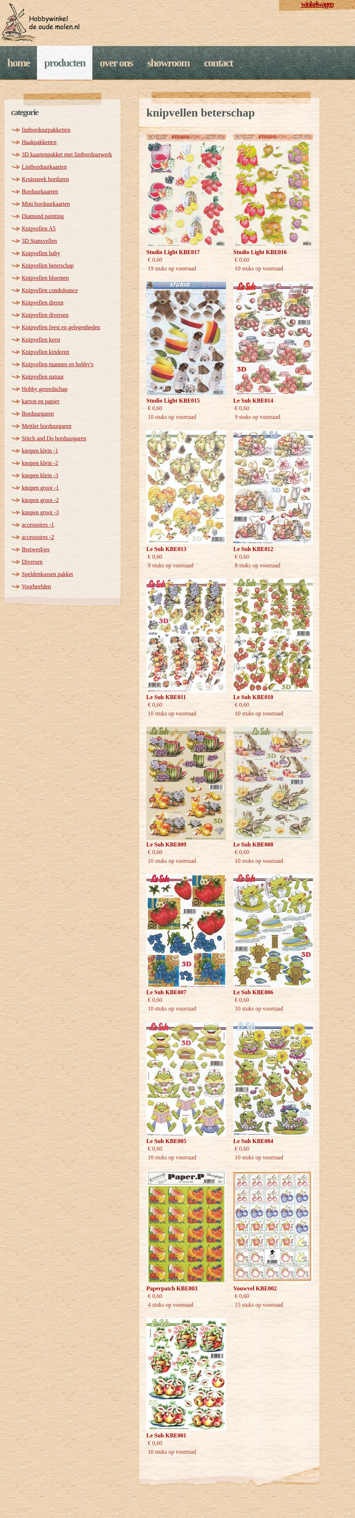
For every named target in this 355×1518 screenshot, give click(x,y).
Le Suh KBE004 (253, 1141)
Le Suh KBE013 (166, 549)
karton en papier (40, 401)
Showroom (168, 63)
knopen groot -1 (40, 488)
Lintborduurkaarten (44, 167)
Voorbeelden (36, 586)
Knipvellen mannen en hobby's (57, 364)
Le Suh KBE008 (253, 844)
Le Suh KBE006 (253, 992)
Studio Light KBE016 (260, 252)
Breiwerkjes (36, 549)
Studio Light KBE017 (173, 252)
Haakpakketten (39, 142)
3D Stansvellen (39, 241)
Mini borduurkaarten (46, 204)
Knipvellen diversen (45, 315)
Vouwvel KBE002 (255, 1288)
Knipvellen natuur (43, 377)
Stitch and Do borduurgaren (54, 438)
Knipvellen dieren (42, 302)
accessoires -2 (38, 537)
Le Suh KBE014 (253, 400)
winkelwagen (317, 4)
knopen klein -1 (40, 451)
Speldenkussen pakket (47, 574)
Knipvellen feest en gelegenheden (61, 327)
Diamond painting (43, 216)
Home (18, 63)
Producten (64, 63)
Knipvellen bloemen (45, 278)
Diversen (32, 562)
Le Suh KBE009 (166, 844)
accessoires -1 (38, 525)
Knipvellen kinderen (45, 352)
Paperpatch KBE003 (171, 1288)
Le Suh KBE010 (253, 697)
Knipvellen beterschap (48, 265)
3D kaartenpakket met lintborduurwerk (67, 154)
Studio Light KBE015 (173, 400)
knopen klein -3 (40, 475)
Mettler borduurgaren (46, 426)
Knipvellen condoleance (50, 290)
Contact (218, 63)
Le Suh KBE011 (166, 697)
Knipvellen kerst (41, 339)
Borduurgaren (38, 414)
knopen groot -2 (40, 500)
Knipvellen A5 (39, 228)
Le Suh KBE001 (166, 1435)
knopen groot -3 (40, 512)
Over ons (116, 63)
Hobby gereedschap (45, 389)
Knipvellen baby (41, 253)
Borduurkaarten (40, 191)
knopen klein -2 (40, 463)
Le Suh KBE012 (253, 549)
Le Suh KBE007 (166, 992)
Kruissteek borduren (45, 179)
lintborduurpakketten (46, 130)
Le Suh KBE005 (166, 1141)
